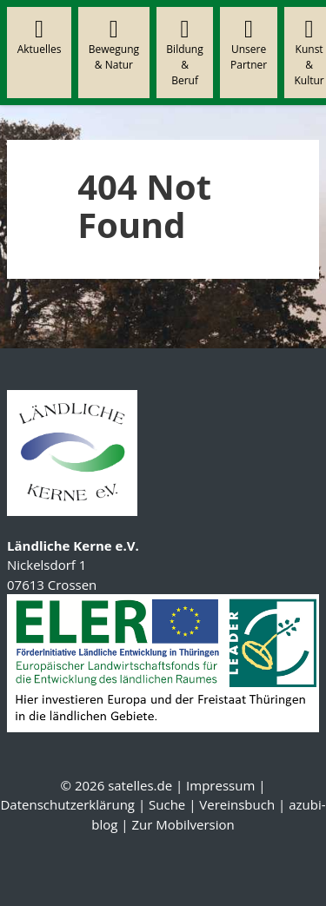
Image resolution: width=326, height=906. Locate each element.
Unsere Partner (248, 44)
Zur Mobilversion (182, 824)
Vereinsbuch (237, 804)
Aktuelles (39, 36)
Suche (167, 804)
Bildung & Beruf (184, 52)
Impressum (220, 785)
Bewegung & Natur (114, 44)
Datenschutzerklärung (67, 804)
